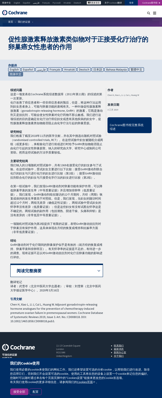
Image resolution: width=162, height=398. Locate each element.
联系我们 (119, 345)
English (17, 2)
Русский (57, 2)
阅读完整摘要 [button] (29, 270)
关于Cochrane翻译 (113, 2)
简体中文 (6, 2)
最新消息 (119, 349)
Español (26, 2)
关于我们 (119, 355)
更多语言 (94, 2)
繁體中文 (136, 69)
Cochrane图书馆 (150, 2)
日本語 (97, 69)
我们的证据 (24, 21)
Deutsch (77, 2)
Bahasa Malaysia (116, 69)
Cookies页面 (85, 382)
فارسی (36, 2)
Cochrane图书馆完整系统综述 (127, 127)
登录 (131, 2)
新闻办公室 (120, 352)
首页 (10, 21)
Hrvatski (67, 2)
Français (46, 2)
